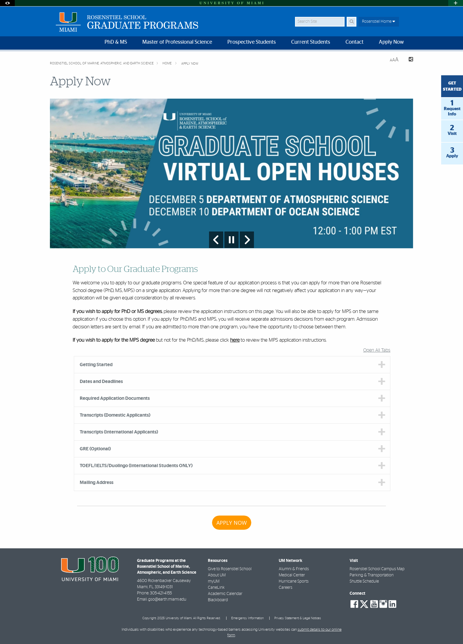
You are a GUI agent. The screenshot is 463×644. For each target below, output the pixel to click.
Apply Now (189, 63)
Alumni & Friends (294, 569)
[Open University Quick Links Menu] (455, 3)
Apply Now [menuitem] (391, 42)
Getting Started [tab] (96, 364)
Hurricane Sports (294, 581)
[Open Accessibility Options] (7, 3)
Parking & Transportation (372, 575)
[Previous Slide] (216, 239)
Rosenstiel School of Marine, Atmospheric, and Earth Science (102, 63)
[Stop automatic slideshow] (231, 239)
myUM (213, 581)
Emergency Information (247, 618)
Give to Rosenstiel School (230, 569)
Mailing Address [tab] (96, 482)
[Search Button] (351, 22)
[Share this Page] (408, 60)
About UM (217, 575)
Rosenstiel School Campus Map (377, 569)
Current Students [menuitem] (310, 42)
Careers (285, 588)
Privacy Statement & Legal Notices (297, 618)
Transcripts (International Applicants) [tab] (119, 432)
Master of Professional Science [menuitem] (177, 42)
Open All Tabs (376, 350)
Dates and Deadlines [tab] (101, 381)
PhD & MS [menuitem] (116, 42)
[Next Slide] (247, 239)
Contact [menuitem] (354, 42)
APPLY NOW (231, 522)
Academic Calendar (225, 594)
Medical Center (292, 575)
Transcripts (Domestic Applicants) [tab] (115, 415)
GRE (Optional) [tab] (95, 448)
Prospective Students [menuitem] (251, 42)
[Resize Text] (394, 60)
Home (167, 63)
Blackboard (218, 600)
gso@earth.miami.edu (167, 599)
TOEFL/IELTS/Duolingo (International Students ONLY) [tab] (136, 465)
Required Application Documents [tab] (115, 398)
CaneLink (216, 588)
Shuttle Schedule (364, 581)
